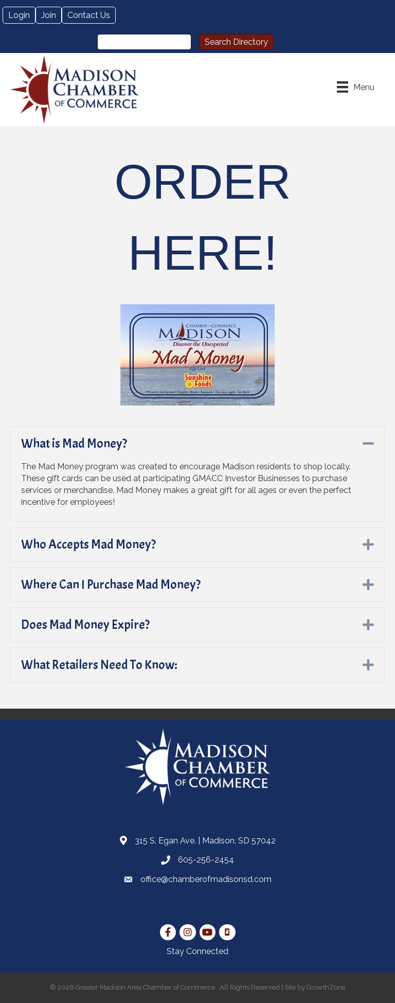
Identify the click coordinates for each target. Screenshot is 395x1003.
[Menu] (356, 87)
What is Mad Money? (74, 443)
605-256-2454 (206, 860)
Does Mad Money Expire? (85, 625)
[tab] (197, 444)
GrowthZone (326, 987)
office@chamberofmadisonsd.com (206, 879)
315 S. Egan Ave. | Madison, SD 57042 (205, 841)
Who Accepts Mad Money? (88, 544)
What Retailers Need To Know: (99, 665)
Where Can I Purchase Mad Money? (111, 584)
